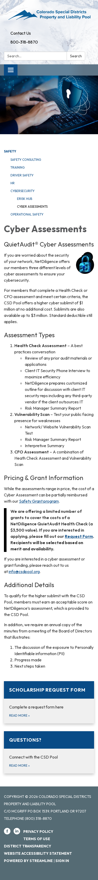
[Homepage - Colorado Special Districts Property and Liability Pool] (49, 14)
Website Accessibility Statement (38, 853)
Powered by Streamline (28, 860)
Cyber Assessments (32, 206)
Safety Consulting (25, 160)
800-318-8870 (24, 42)
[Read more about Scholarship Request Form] (49, 702)
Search (76, 56)
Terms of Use (36, 838)
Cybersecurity (22, 191)
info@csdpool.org (24, 571)
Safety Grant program (39, 501)
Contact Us (20, 33)
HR (12, 183)
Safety (10, 151)
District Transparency (27, 846)
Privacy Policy (38, 831)
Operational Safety (26, 214)
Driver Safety (21, 175)
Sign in (62, 860)
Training (17, 167)
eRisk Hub (24, 199)
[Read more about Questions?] (49, 752)
